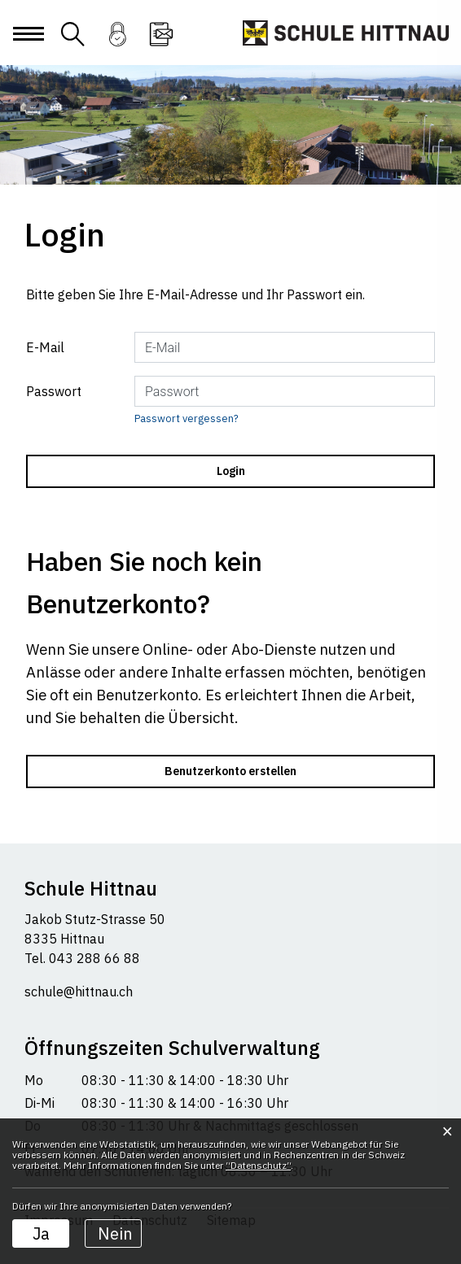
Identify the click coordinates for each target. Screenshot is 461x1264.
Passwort (53, 391)
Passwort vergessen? (186, 418)
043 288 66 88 (93, 958)
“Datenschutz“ (258, 1165)
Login (117, 44)
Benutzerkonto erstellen (230, 771)
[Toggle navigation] (27, 46)
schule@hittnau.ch (78, 991)
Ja (41, 1233)
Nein (115, 1233)
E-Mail (45, 347)
